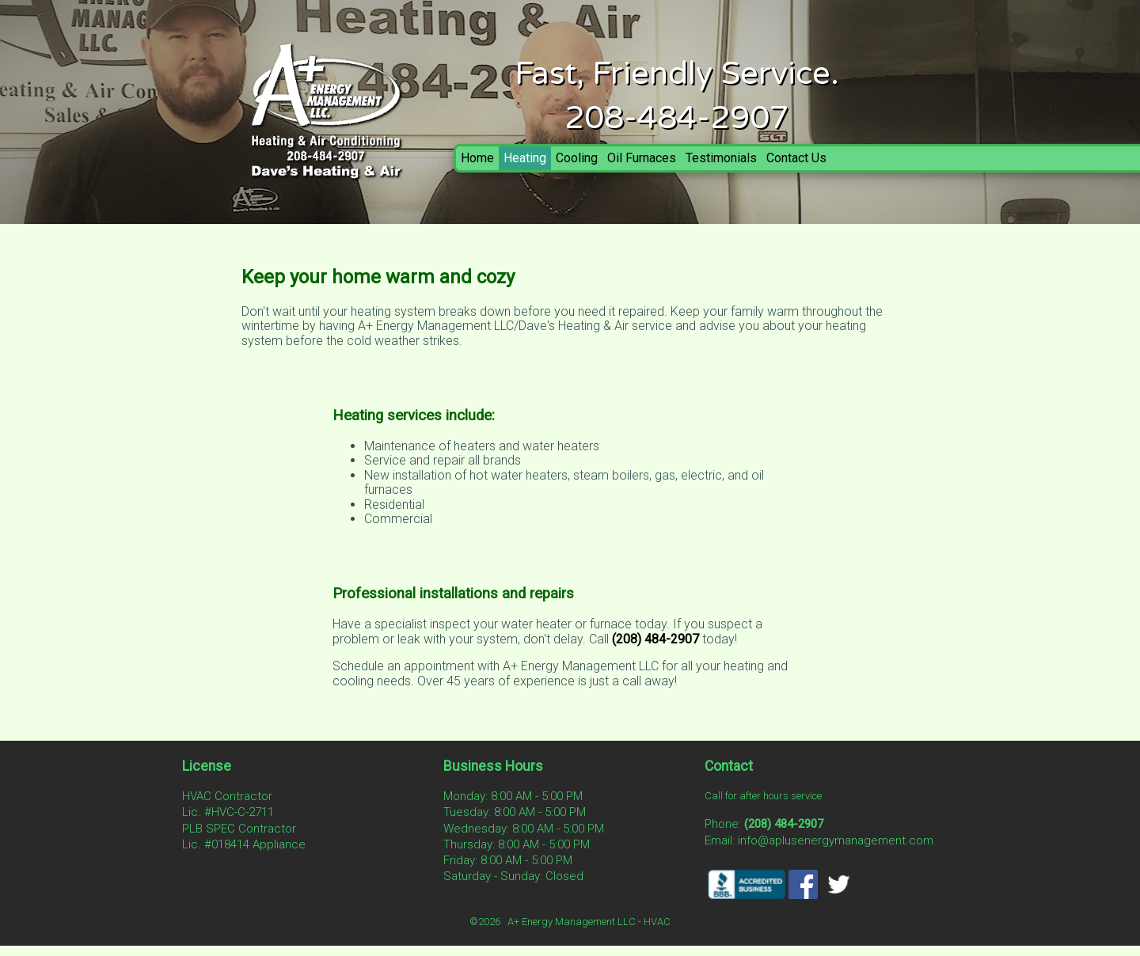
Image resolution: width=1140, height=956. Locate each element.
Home (477, 157)
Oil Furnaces (641, 157)
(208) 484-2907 (655, 639)
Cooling (577, 157)
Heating (525, 157)
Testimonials (721, 157)
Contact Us (796, 157)
